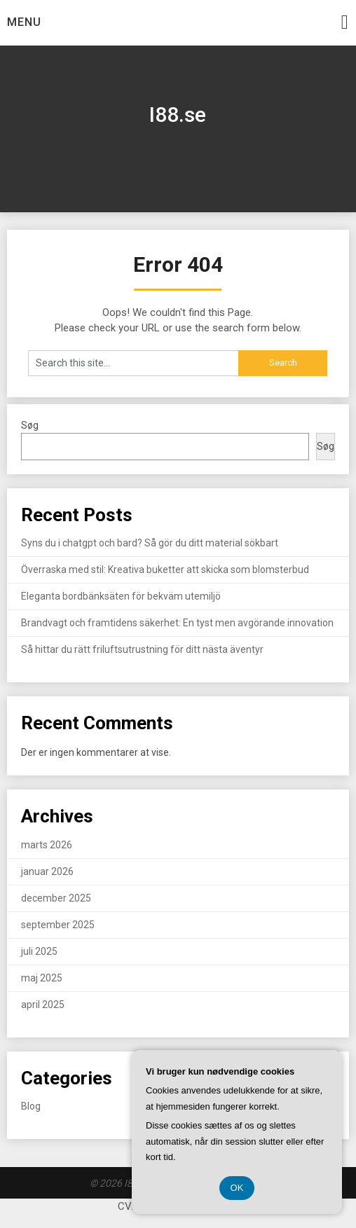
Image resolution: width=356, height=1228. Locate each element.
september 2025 (58, 924)
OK (237, 1187)
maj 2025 (41, 978)
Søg (30, 425)
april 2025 (42, 1004)
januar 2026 (47, 871)
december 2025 (56, 898)
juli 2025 (39, 951)
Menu (24, 22)
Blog (31, 1106)
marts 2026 (46, 844)
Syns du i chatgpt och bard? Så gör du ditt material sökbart (149, 543)
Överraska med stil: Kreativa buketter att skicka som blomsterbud (165, 569)
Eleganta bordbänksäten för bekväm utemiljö (121, 596)
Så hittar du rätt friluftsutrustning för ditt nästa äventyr (142, 649)
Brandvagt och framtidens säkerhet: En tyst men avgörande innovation (177, 622)
